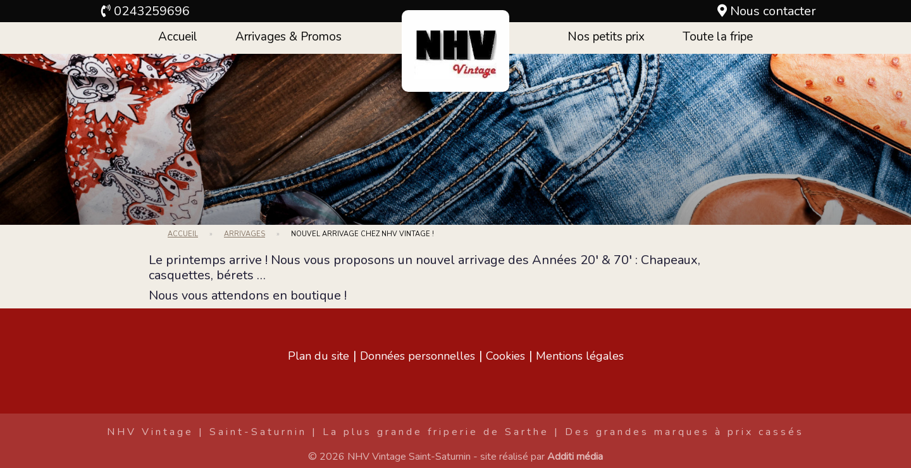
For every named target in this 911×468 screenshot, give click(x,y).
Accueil (177, 36)
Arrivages (244, 234)
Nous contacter (773, 11)
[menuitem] (178, 38)
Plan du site (318, 356)
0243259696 (152, 11)
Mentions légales (580, 356)
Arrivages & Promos (288, 36)
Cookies (505, 356)
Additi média (575, 457)
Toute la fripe (718, 36)
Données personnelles (417, 356)
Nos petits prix (606, 36)
